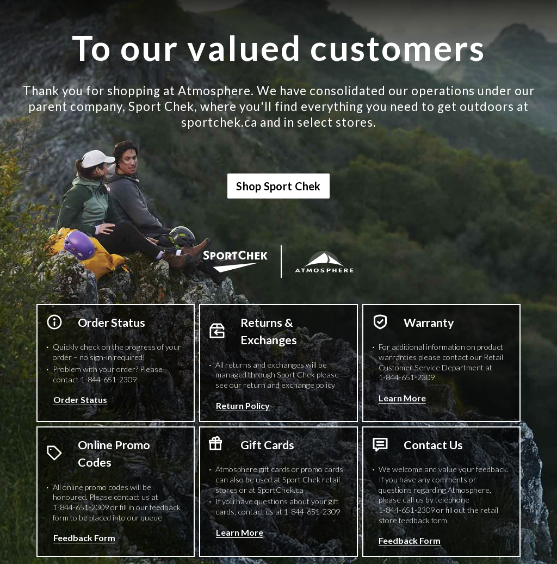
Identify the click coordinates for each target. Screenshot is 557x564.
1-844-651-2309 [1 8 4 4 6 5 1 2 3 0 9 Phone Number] (109, 379)
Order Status (80, 399)
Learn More (402, 398)
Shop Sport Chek (278, 186)
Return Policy (243, 405)
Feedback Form (84, 537)
